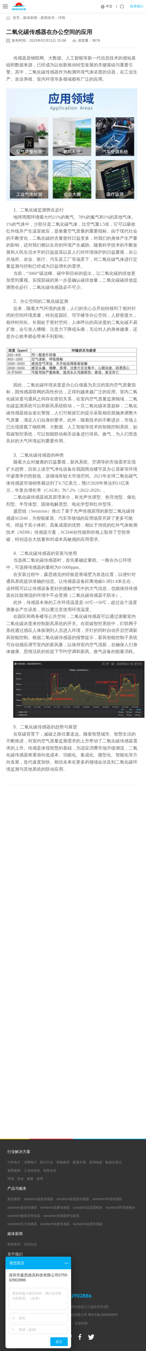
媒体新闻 (29, 18)
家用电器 (95, 1162)
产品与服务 (17, 1189)
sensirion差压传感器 (22, 1207)
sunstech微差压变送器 (23, 1216)
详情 (60, 18)
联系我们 (136, 6)
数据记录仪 (113, 1162)
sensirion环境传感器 (107, 1199)
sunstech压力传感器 (22, 1224)
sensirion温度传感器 (38, 1199)
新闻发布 (46, 18)
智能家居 (62, 1162)
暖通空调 (79, 1162)
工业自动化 (32, 1170)
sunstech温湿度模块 (88, 1207)
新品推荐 (14, 1199)
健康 (30, 1179)
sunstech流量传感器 (55, 1224)
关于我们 (15, 1254)
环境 (10, 1179)
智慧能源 (14, 1170)
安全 (20, 1179)
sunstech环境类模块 (120, 1207)
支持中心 (15, 1275)
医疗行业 (46, 1162)
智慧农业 (49, 1170)
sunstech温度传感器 (88, 1224)
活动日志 (30, 1244)
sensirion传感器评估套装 (61, 1216)
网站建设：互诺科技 (73, 1323)
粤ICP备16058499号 (103, 1315)
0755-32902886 (73, 1295)
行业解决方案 (18, 1152)
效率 (40, 1179)
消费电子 (30, 1162)
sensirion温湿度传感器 (72, 1199)
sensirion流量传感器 (55, 1207)
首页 (14, 18)
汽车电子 (14, 1162)
